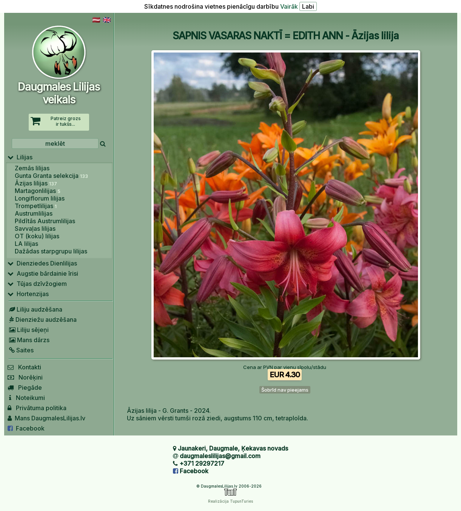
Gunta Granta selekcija (51, 175)
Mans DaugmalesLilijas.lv (46, 418)
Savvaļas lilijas (35, 228)
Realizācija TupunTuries (230, 501)
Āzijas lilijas (36, 183)
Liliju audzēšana (35, 309)
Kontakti (24, 367)
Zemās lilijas (32, 168)
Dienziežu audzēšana (42, 319)
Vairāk (289, 6)
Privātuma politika (37, 408)
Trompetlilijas (36, 206)
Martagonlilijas (37, 191)
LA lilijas (26, 243)
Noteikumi (26, 397)
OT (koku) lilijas (37, 236)
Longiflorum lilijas (40, 198)
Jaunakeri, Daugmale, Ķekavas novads (233, 448)
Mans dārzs (28, 340)
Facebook (26, 428)
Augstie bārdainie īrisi (43, 273)
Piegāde (25, 387)
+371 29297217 (201, 463)
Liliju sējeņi (28, 329)
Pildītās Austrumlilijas (45, 221)
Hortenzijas (28, 294)
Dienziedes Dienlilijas (42, 263)
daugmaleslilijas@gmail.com (220, 456)
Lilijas (20, 157)
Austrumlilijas (33, 213)
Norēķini (25, 377)
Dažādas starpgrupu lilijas (51, 251)
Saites (21, 350)
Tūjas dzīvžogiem (37, 283)
